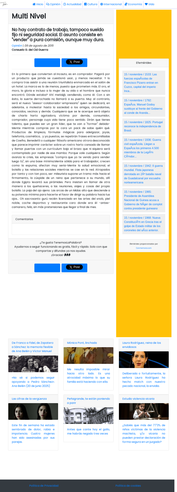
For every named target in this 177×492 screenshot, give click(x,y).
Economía (133, 4)
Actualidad (72, 4)
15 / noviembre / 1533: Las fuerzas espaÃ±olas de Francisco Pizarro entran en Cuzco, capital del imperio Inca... (141, 82)
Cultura (90, 4)
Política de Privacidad (43, 486)
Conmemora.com (144, 248)
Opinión (53, 4)
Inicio (37, 4)
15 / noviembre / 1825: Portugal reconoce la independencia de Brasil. (143, 126)
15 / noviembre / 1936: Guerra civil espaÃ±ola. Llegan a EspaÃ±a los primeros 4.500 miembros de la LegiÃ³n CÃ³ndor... (142, 148)
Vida (149, 4)
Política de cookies (128, 486)
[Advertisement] (61, 305)
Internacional (111, 4)
